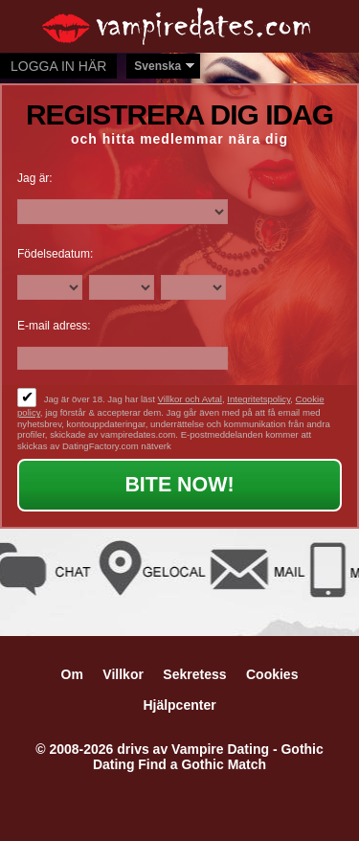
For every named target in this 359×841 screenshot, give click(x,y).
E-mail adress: (54, 325)
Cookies (272, 674)
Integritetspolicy (258, 399)
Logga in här (58, 66)
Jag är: (35, 178)
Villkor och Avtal (190, 399)
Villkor (123, 674)
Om (72, 674)
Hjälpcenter (179, 705)
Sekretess (194, 674)
